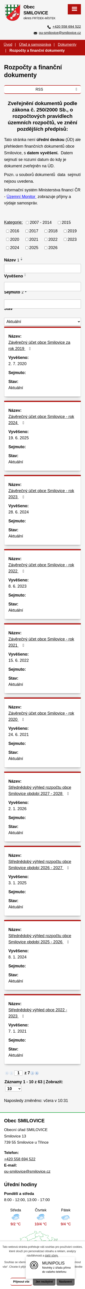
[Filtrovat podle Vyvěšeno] (42, 286)
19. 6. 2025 (18, 438)
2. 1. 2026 (17, 808)
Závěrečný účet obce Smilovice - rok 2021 (41, 642)
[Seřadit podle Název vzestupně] (21, 258)
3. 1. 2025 (17, 883)
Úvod (8, 44)
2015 (66, 222)
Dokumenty (67, 44)
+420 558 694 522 (67, 26)
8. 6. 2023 (17, 586)
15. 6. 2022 (18, 660)
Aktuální (15, 387)
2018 (53, 231)
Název (11, 260)
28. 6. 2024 (18, 512)
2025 (33, 247)
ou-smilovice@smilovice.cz (60, 33)
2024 (14, 247)
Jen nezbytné (44, 1281)
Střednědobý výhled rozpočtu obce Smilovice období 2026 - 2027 (39, 864)
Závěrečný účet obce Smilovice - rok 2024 (41, 419)
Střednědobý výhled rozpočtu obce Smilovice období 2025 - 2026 (39, 939)
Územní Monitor (21, 196)
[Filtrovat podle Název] (42, 268)
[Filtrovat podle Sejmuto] (42, 304)
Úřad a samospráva (35, 44)
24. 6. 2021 (18, 734)
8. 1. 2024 (17, 957)
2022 (53, 239)
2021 (33, 239)
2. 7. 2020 (17, 363)
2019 (72, 231)
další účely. (51, 1255)
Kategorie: (13, 222)
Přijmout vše (21, 1281)
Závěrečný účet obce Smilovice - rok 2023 (41, 493)
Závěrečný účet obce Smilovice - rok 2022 (41, 568)
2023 (72, 239)
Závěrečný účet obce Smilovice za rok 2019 (39, 345)
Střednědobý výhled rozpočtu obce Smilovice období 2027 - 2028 (39, 790)
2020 (14, 239)
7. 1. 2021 (17, 1031)
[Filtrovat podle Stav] (42, 322)
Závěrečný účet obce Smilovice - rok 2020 (41, 716)
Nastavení (65, 1281)
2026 (53, 247)
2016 (14, 231)
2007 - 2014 (41, 222)
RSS (57, 89)
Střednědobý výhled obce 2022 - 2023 (37, 1013)
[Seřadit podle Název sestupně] (21, 260)
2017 (33, 231)
